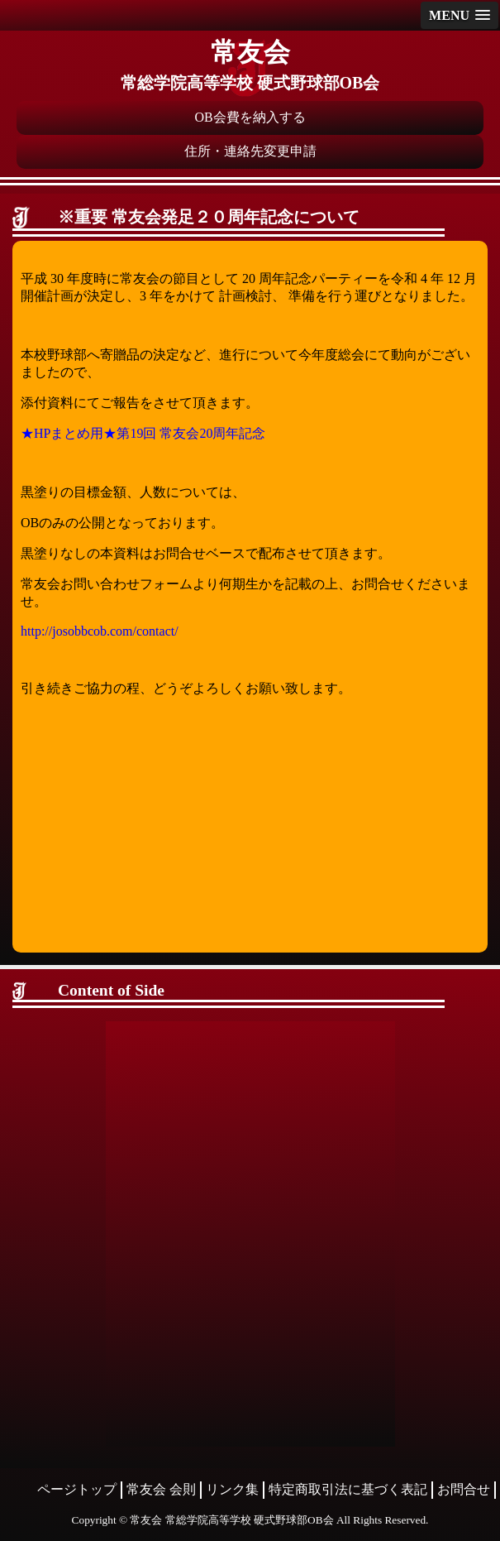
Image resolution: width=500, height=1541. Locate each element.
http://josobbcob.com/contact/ (100, 631)
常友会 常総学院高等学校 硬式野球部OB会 (231, 1520)
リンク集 (232, 1489)
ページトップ (77, 1489)
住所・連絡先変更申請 (250, 151)
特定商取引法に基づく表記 (348, 1489)
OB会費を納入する (249, 117)
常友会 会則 (161, 1489)
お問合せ (463, 1489)
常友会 (250, 52)
